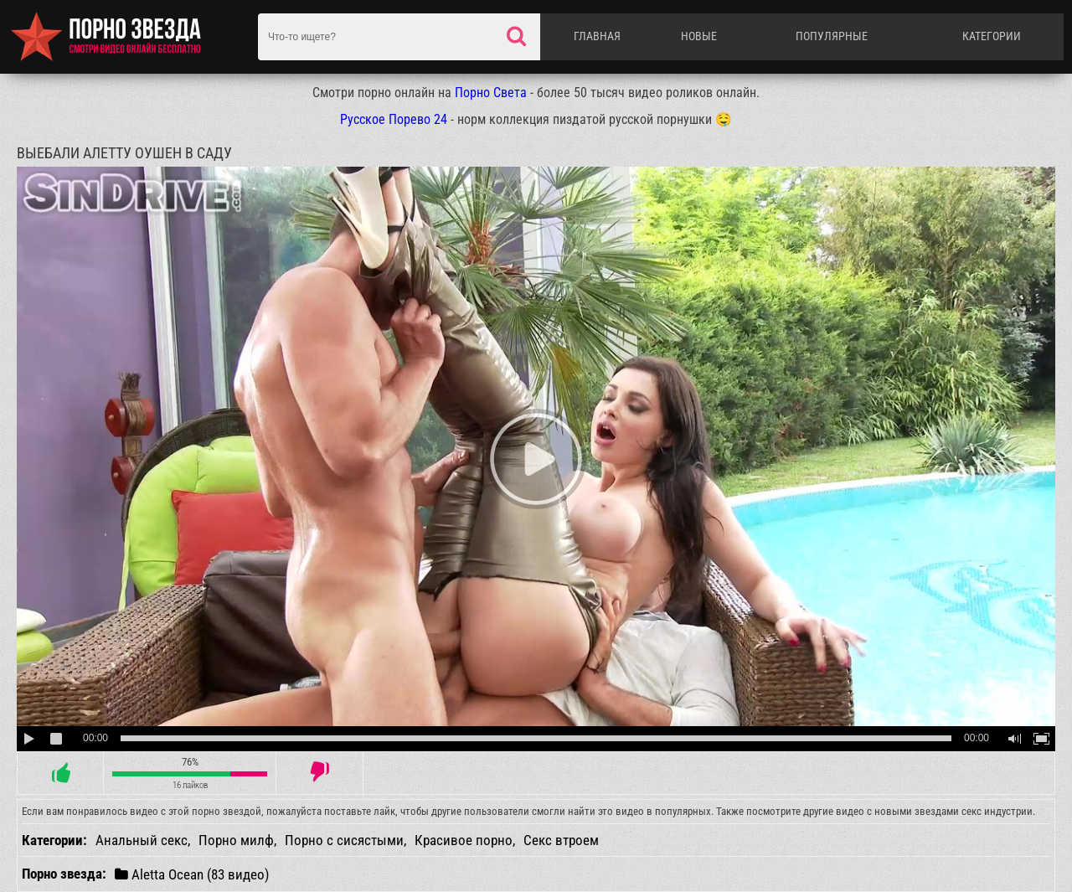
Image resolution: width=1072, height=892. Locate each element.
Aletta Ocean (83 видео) (192, 874)
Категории (991, 36)
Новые (699, 36)
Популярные (832, 36)
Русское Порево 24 (393, 119)
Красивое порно (464, 840)
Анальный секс (141, 840)
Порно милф (236, 840)
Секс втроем (561, 840)
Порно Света (491, 93)
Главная (597, 36)
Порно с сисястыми (344, 840)
